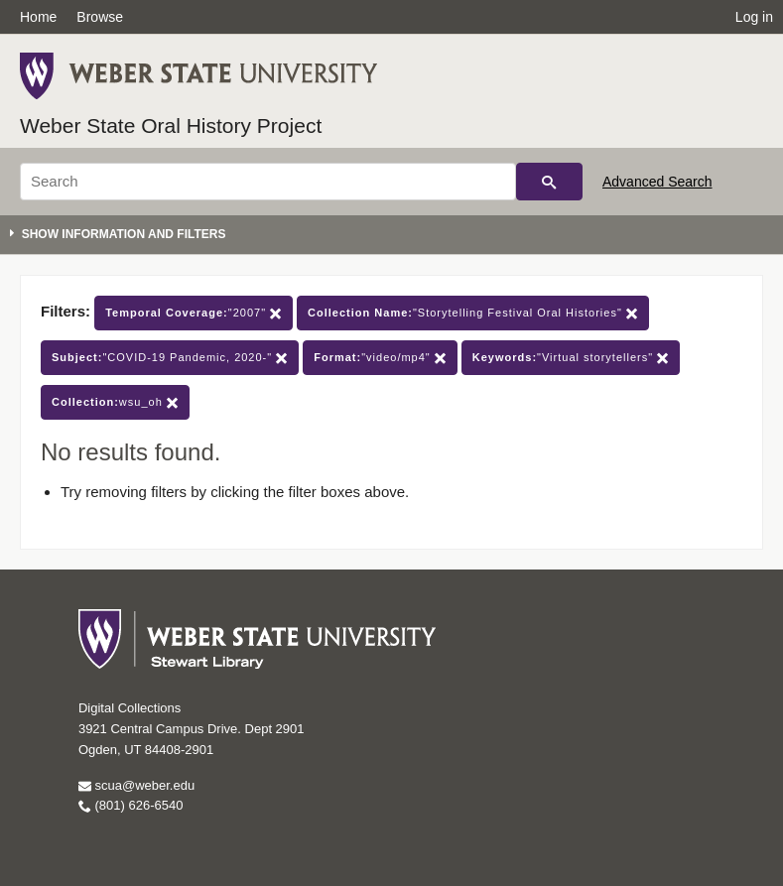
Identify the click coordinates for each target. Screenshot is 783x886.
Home (38, 17)
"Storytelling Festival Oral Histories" (473, 313)
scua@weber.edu (136, 785)
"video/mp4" (380, 357)
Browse (99, 17)
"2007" (193, 313)
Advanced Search (657, 182)
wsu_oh (115, 402)
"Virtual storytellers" (570, 357)
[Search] (268, 181)
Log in (754, 17)
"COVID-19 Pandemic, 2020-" (170, 357)
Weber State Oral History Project (171, 125)
